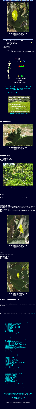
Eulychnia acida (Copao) (10, 371)
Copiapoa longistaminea (10, 337)
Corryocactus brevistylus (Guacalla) (12, 341)
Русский (24, 397)
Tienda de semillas (29, 393)
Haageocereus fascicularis (10, 375)
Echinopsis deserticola (9, 349)
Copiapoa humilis (8, 334)
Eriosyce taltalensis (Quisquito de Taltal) (13, 368)
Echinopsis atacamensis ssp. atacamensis (13, 346)
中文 (21, 398)
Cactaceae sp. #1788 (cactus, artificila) (13, 323)
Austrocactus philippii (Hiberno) (11, 319)
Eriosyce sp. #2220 (9, 365)
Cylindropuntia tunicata (9, 345)
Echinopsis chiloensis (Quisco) (11, 348)
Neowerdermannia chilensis (10, 384)
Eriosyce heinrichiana (9, 357)
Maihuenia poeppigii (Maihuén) (11, 376)
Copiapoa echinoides (9, 330)
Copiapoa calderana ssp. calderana (12, 324)
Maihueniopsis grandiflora (10, 382)
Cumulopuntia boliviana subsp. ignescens (13, 342)
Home (5, 393)
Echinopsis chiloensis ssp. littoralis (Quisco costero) (15, 347)
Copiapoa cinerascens (9, 325)
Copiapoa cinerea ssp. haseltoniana (12, 327)
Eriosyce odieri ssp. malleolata (11, 359)
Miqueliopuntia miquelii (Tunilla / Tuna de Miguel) (15, 383)
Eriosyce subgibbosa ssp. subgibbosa (12, 367)
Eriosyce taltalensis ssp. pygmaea (12, 369)
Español (15, 397)
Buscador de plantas (20, 393)
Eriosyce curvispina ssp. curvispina (12, 352)
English (12, 397)
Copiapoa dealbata (8, 329)
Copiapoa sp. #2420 (9, 340)
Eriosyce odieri (8, 358)
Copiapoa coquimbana (9, 328)
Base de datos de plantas (11, 393)
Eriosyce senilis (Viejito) (10, 363)
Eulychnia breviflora (9, 372)
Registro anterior (14, 394)
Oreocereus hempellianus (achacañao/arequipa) (15, 386)
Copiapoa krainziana (9, 335)
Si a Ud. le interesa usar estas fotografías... (18, 403)
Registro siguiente (22, 394)
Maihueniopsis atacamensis (10, 378)
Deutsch (19, 397)
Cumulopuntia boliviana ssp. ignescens (13, 343)
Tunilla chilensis (8, 389)
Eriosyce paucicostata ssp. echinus (12, 360)
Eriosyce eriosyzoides (9, 356)
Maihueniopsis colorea (9, 379)
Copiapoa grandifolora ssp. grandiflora (13, 332)
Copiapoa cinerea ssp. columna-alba (12, 326)
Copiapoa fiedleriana (9, 331)
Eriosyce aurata (8, 350)
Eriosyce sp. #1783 (9, 364)
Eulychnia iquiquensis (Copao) (11, 374)
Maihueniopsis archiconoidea (11, 377)
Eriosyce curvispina (9, 351)
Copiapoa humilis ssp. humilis (11, 333)
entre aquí (33, 313)
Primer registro (7, 394)
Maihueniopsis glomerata (10, 381)
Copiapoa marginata (9, 338)
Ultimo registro (28, 394)
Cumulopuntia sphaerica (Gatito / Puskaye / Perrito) (15, 344)
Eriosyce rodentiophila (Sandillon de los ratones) (15, 362)
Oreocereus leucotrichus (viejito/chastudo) (13, 388)
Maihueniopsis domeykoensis (11, 380)
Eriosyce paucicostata (9, 361)
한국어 (15, 398)
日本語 (18, 398)
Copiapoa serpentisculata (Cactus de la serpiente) (15, 339)
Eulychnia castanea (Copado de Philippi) (13, 373)
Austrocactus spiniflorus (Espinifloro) (12, 321)
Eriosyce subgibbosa (9, 366)
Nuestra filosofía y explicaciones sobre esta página (18, 84)
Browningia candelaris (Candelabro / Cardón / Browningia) (17, 322)
